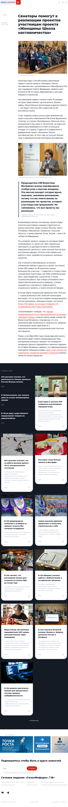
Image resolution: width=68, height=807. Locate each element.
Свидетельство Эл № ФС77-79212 (12, 782)
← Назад (4, 15)
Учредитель (31, 782)
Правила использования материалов (54, 785)
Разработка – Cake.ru (59, 802)
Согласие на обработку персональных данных (18, 773)
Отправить (31, 768)
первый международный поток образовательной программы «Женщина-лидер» (42, 314)
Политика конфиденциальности (52, 782)
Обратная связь (32, 785)
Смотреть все (34, 720)
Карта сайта (34, 802)
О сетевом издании (8, 785)
